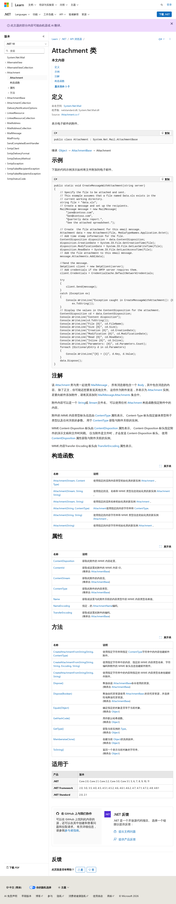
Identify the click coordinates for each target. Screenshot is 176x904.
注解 (57, 76)
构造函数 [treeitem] (15, 82)
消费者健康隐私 (77, 896)
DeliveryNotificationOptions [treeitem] (22, 108)
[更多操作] (170, 39)
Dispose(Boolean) (62, 693)
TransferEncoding (108, 446)
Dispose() (58, 683)
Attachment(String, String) (67, 515)
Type (123, 728)
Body (141, 385)
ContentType (103, 415)
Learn (55, 39)
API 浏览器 (76, 39)
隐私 (59, 896)
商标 (109, 896)
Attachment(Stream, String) (68, 501)
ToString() (58, 749)
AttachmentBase (82, 150)
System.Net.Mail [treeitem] (16, 57)
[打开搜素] (161, 5)
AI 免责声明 (10, 896)
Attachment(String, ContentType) (71, 508)
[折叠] (43, 36)
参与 (50, 896)
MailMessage (99, 385)
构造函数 (60, 81)
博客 (38, 896)
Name (56, 599)
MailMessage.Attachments (114, 395)
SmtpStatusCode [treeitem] (16, 178)
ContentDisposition (106, 428)
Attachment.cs (69, 114)
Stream (93, 402)
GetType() (58, 728)
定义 (57, 67)
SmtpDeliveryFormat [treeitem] (18, 153)
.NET (64, 39)
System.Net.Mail (72, 105)
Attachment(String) (63, 525)
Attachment (62, 385)
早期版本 (26, 896)
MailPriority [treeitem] (13, 138)
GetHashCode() (61, 718)
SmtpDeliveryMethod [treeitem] (18, 158)
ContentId (58, 567)
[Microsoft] (6, 4)
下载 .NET (164, 14)
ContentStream (61, 578)
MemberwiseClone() (64, 739)
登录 (169, 4)
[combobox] (26, 44)
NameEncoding (61, 605)
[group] (112, 275)
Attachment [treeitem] (16, 77)
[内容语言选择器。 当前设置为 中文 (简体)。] (14, 887)
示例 (57, 71)
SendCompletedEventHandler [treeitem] (23, 143)
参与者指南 (72, 830)
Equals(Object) (61, 707)
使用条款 (98, 896)
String (81, 402)
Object (63, 150)
